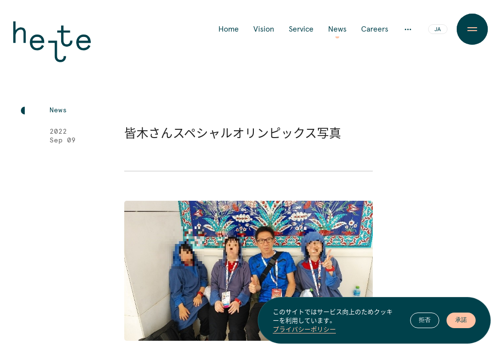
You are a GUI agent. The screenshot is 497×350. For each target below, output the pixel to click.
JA (437, 30)
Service (301, 29)
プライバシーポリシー (304, 329)
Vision (263, 29)
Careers (374, 29)
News (337, 29)
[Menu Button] (472, 29)
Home (228, 29)
